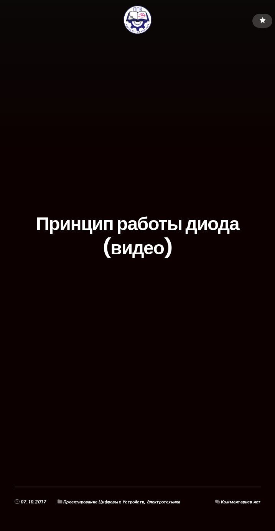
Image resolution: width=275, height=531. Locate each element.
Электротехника (178, 502)
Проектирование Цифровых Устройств (109, 502)
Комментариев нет (238, 502)
